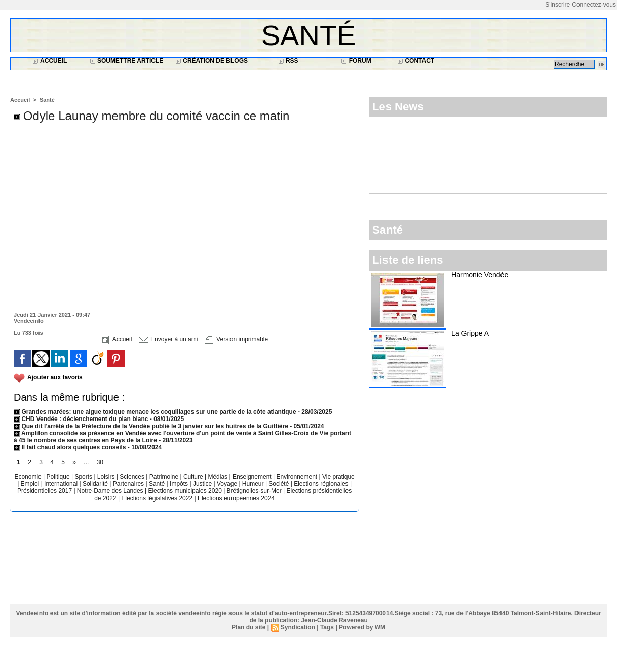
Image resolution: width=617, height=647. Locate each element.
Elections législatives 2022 (156, 498)
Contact (415, 61)
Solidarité (96, 483)
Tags (327, 627)
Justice (203, 483)
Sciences (133, 476)
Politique (59, 476)
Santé (308, 35)
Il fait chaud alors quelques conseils (71, 447)
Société (278, 483)
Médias (218, 476)
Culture (194, 476)
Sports (84, 476)
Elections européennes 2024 (236, 498)
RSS (288, 61)
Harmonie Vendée (479, 275)
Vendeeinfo (29, 321)
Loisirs (107, 476)
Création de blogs (211, 61)
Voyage (227, 483)
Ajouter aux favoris (55, 377)
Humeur (253, 483)
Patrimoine (164, 476)
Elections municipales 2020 (184, 490)
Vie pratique (338, 476)
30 (100, 462)
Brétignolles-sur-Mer (255, 490)
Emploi (31, 483)
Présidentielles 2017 (45, 490)
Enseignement (253, 476)
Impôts (179, 483)
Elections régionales (322, 483)
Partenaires (129, 483)
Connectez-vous (594, 4)
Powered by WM (362, 627)
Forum (356, 61)
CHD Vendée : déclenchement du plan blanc (81, 419)
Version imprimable (236, 339)
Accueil (49, 61)
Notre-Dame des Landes (111, 490)
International (61, 483)
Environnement (296, 476)
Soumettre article (127, 61)
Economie (28, 476)
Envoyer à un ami (168, 339)
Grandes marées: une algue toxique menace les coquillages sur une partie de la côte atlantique (155, 411)
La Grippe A (470, 333)
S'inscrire (557, 4)
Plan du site (248, 627)
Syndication (298, 627)
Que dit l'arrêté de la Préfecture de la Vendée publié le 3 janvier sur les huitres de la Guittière (152, 426)
